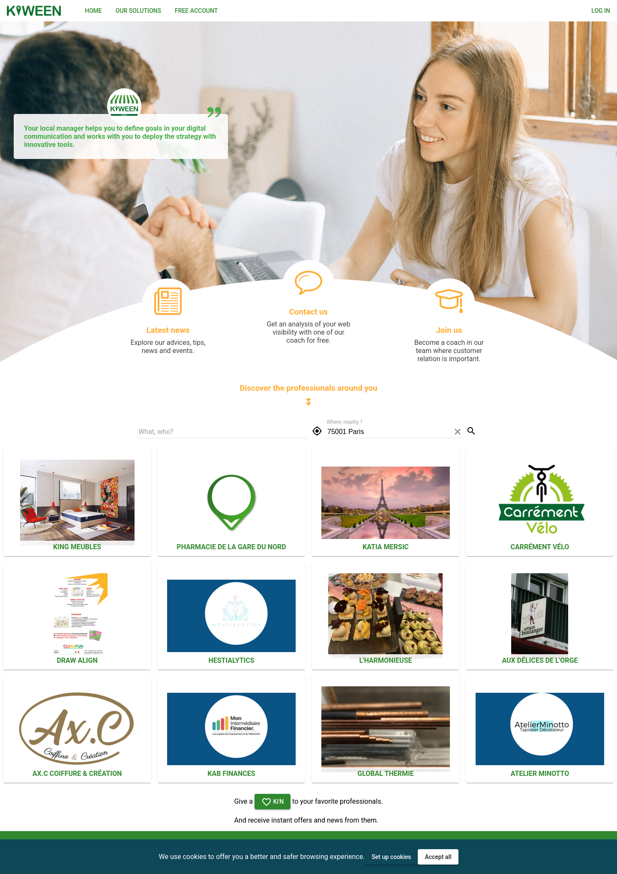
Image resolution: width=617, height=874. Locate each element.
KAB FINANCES (231, 773)
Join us (449, 330)
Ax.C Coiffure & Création (77, 773)
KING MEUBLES (77, 547)
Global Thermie (385, 773)
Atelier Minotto (540, 773)
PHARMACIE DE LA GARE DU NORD (231, 547)
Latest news (167, 330)
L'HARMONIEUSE (385, 660)
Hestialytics (231, 660)
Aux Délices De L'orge (540, 660)
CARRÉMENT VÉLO (540, 547)
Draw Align (77, 660)
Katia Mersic (385, 547)
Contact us (308, 312)
